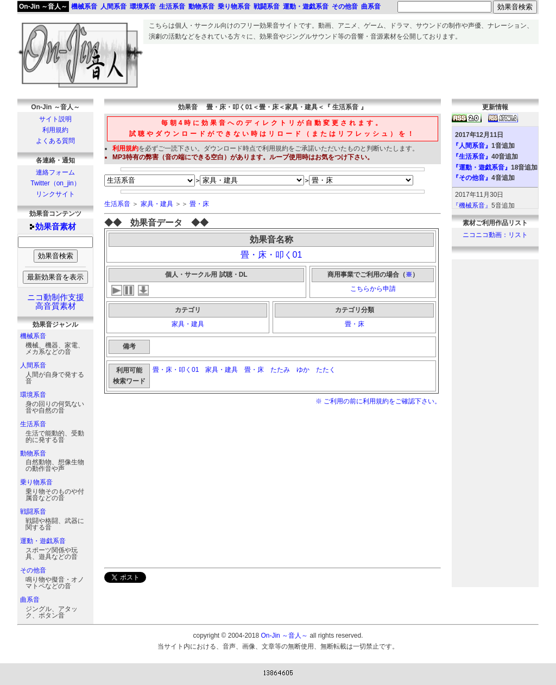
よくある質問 (55, 141)
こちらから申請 (373, 288)
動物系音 (33, 453)
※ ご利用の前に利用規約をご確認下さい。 (378, 401)
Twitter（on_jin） (55, 183)
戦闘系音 (33, 511)
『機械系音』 (471, 205)
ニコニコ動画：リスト (495, 235)
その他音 (33, 570)
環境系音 (33, 394)
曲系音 (30, 599)
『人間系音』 (471, 146)
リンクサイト (55, 194)
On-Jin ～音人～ (43, 6)
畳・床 (199, 204)
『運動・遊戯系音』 (481, 167)
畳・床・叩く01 (271, 254)
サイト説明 (55, 119)
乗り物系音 (36, 482)
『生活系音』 (471, 156)
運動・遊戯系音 (43, 541)
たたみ (280, 369)
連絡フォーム (55, 172)
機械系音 (33, 336)
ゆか (302, 369)
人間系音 (33, 365)
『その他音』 (471, 178)
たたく (326, 369)
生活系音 (33, 424)
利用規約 (55, 130)
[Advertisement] (341, 68)
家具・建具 (157, 204)
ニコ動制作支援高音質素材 (55, 301)
